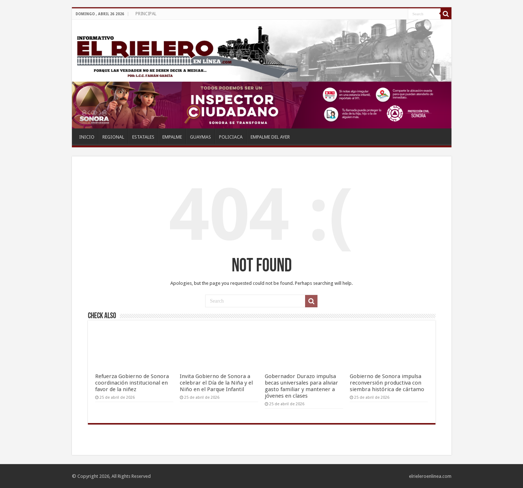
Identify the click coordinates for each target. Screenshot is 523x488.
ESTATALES (143, 137)
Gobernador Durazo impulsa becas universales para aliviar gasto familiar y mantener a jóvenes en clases (301, 386)
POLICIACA (231, 137)
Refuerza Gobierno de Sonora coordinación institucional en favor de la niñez (132, 383)
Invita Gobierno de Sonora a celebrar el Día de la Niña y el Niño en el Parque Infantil (216, 383)
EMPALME (172, 137)
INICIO (86, 137)
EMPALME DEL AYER (270, 137)
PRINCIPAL (146, 13)
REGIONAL (113, 137)
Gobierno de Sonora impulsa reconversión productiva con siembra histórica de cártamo (387, 383)
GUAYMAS (200, 137)
